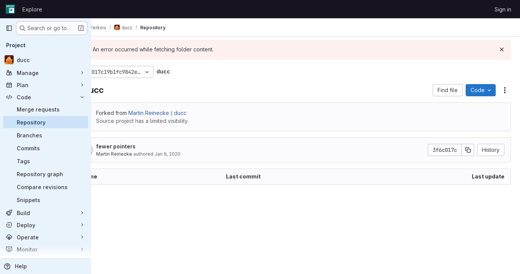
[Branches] (45, 135)
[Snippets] (45, 200)
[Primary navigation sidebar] (9, 28)
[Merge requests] (45, 109)
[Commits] (45, 148)
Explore (32, 9)
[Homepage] (10, 9)
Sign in (503, 9)
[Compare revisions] (45, 187)
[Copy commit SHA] (468, 150)
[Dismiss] (501, 49)
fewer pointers (141, 146)
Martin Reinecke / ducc (183, 113)
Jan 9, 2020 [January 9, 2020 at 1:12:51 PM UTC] (193, 154)
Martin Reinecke (140, 154)
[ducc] (45, 60)
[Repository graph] (45, 174)
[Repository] (45, 122)
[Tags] (45, 161)
